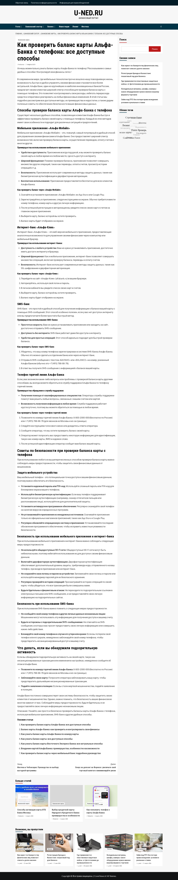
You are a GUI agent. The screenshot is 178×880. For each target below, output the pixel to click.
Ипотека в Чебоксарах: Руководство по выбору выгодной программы (41, 767)
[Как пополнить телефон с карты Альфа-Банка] (101, 796)
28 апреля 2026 (87, 866)
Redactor (21, 64)
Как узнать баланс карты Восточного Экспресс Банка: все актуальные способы (62, 743)
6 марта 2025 (29, 816)
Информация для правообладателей (74, 3)
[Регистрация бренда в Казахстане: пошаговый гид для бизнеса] (59, 843)
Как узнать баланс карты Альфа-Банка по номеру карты (50, 734)
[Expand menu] (21, 27)
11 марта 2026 (147, 863)
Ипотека (85, 26)
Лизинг (75, 26)
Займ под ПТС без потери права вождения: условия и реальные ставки (139, 100)
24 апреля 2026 (117, 866)
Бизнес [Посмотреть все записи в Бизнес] (50, 849)
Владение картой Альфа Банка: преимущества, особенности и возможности (60, 748)
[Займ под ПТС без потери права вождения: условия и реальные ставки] (149, 843)
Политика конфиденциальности (44, 3)
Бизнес (51, 26)
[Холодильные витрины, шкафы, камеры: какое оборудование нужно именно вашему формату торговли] (119, 843)
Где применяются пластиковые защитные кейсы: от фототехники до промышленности (140, 82)
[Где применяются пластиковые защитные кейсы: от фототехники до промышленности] (89, 843)
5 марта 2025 (30, 64)
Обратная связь (21, 3)
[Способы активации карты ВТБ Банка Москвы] (31, 796)
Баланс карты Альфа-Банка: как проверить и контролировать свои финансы (60, 729)
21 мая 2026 (27, 863)
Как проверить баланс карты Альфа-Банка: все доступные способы (56, 724)
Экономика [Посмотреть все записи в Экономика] (81, 849)
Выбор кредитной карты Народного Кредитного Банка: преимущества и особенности (66, 812)
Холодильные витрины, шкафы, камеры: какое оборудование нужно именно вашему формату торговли (140, 92)
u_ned (20, 863)
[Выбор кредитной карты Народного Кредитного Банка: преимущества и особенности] (66, 796)
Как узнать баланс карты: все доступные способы (47, 738)
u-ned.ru (88, 12)
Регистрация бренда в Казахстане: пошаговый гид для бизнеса (136, 74)
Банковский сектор (34, 26)
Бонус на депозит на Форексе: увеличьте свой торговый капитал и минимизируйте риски (91, 767)
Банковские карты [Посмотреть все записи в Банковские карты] (23, 40)
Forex (18, 26)
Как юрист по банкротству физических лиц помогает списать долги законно (139, 67)
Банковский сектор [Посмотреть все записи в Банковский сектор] (24, 849)
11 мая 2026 (57, 863)
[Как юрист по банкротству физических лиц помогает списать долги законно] (29, 843)
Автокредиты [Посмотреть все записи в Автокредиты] (141, 849)
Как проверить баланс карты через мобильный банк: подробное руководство (61, 753)
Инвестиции (64, 26)
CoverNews (99, 876)
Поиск (123, 39)
